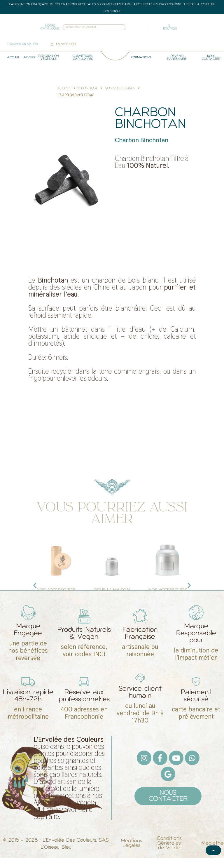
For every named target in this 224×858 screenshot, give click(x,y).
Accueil (64, 88)
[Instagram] (144, 758)
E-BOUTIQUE (88, 88)
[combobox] (86, 27)
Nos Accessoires (120, 88)
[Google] (168, 774)
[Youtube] (176, 758)
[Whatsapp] (192, 758)
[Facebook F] (160, 758)
